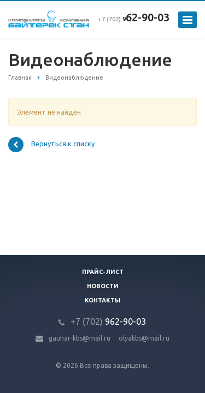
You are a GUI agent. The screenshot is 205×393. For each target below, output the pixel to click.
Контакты (103, 300)
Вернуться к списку (51, 144)
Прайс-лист (103, 272)
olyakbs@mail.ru (144, 338)
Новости (103, 286)
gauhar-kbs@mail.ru (79, 338)
